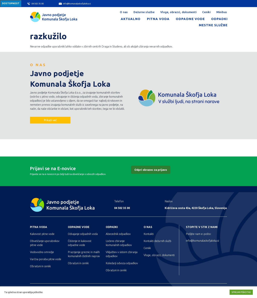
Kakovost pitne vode (42, 233)
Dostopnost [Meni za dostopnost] (10, 3)
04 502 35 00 (35, 3)
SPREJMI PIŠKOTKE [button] (241, 292)
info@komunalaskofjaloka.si (75, 3)
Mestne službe (213, 25)
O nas (124, 12)
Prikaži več (50, 120)
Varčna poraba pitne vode (45, 259)
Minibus (221, 12)
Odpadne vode (190, 19)
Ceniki (206, 12)
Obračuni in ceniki (40, 266)
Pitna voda (158, 19)
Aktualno (130, 19)
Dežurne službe (144, 12)
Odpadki (219, 19)
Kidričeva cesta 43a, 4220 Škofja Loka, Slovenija (196, 207)
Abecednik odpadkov (118, 233)
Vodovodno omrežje (42, 252)
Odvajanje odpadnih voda (83, 233)
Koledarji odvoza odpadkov (122, 263)
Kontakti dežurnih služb (157, 240)
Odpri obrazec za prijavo (150, 169)
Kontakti (149, 233)
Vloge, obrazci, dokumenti (178, 12)
